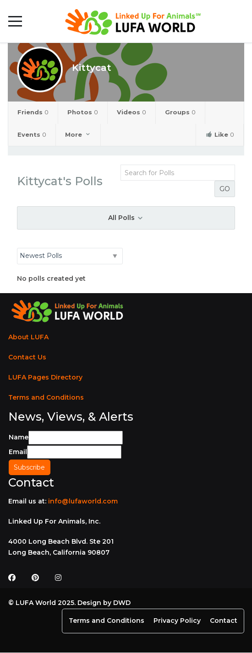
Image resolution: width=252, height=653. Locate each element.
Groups (180, 112)
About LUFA (28, 337)
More (78, 134)
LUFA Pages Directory (45, 377)
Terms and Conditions (46, 397)
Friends (33, 112)
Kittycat (91, 67)
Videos (131, 112)
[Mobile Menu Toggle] (15, 21)
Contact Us (27, 357)
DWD (122, 603)
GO (224, 189)
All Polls (126, 218)
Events (31, 134)
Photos (82, 112)
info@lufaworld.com (83, 501)
